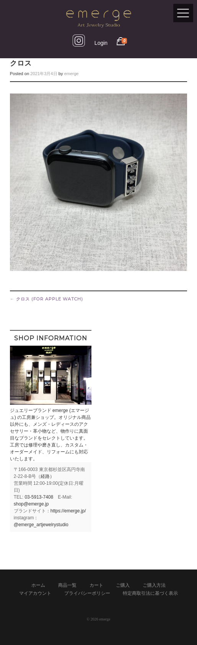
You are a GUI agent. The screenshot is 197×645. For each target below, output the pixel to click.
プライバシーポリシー (87, 593)
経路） (47, 476)
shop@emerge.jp (31, 504)
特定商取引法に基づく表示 (150, 593)
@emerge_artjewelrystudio (41, 524)
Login (100, 43)
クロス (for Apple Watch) (46, 299)
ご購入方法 (154, 585)
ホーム (38, 585)
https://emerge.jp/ (68, 511)
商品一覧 (67, 585)
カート (96, 585)
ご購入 (123, 585)
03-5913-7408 (38, 497)
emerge (71, 73)
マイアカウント (35, 593)
